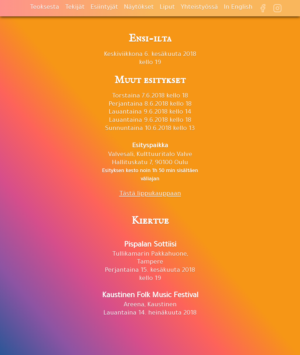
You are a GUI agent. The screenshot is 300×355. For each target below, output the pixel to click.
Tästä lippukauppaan (150, 194)
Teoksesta (44, 7)
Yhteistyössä (199, 7)
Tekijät (75, 7)
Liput (167, 7)
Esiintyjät (104, 7)
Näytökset (139, 7)
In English (238, 7)
